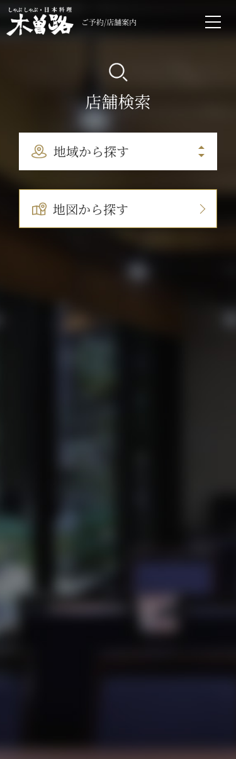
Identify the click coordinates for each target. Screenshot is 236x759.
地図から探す (80, 209)
